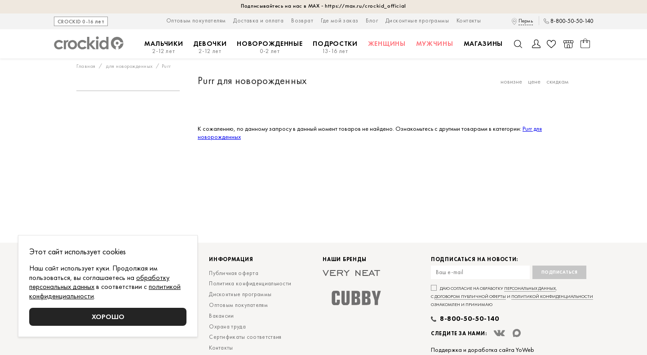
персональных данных (530, 288)
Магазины (483, 43)
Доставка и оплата (258, 20)
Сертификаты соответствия (245, 337)
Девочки (210, 47)
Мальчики (164, 47)
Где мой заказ (339, 20)
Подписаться (559, 272)
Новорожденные (270, 47)
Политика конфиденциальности (250, 283)
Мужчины (434, 43)
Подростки (334, 47)
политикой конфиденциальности (552, 296)
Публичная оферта (233, 273)
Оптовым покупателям (196, 20)
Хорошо (108, 316)
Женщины (387, 43)
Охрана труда (227, 326)
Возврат (302, 20)
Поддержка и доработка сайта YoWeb (482, 350)
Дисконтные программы (417, 20)
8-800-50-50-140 (571, 21)
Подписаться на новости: (474, 259)
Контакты (468, 20)
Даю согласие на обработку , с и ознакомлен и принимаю (512, 296)
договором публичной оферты (470, 296)
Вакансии (221, 316)
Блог (372, 20)
